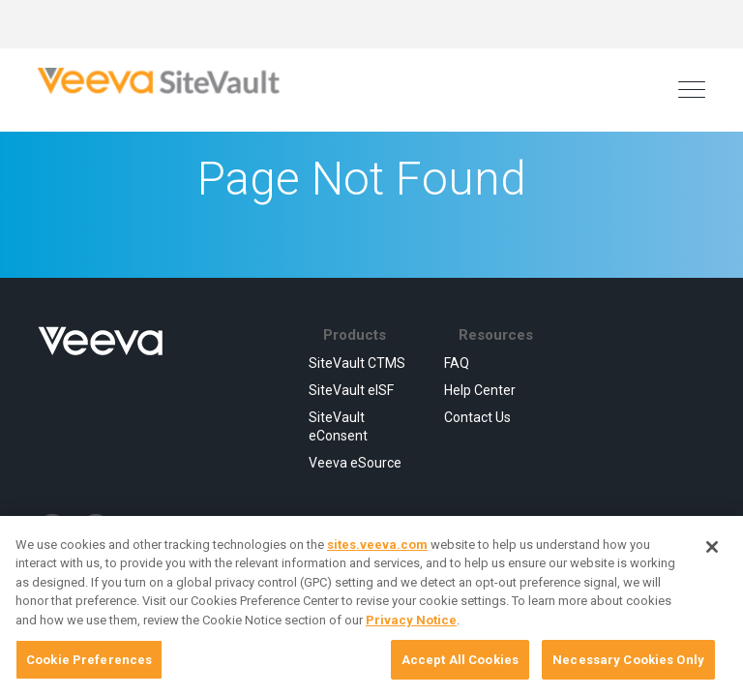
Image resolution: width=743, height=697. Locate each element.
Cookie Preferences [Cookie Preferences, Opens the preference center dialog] (89, 659)
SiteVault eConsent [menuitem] (338, 425)
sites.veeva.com (377, 544)
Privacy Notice (411, 620)
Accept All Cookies (460, 659)
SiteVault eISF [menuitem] (351, 390)
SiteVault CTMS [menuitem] (357, 363)
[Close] (712, 547)
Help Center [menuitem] (480, 390)
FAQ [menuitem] (456, 363)
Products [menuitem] (354, 335)
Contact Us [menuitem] (477, 417)
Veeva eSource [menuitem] (355, 462)
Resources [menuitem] (496, 335)
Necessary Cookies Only (628, 659)
